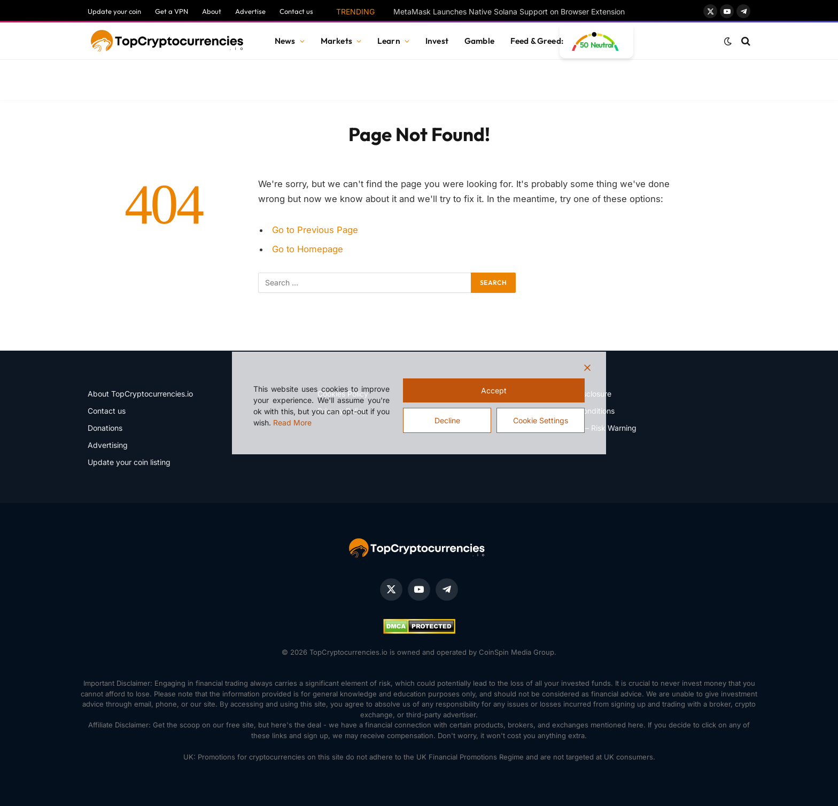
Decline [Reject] (447, 420)
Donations (105, 427)
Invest (436, 41)
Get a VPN (171, 11)
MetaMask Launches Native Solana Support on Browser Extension (509, 11)
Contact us (296, 11)
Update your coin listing (129, 462)
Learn (388, 41)
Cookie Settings (540, 420)
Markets (336, 41)
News (285, 41)
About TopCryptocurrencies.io (140, 393)
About (211, 11)
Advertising (108, 444)
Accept (494, 390)
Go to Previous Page (315, 229)
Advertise (250, 11)
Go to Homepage (307, 249)
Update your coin (114, 11)
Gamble (479, 41)
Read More (292, 422)
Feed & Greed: (536, 41)
